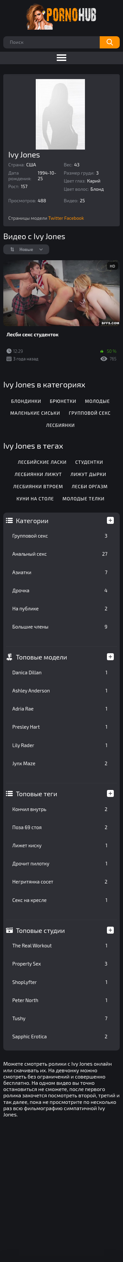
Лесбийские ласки (42, 462)
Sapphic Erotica (60, 1036)
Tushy (60, 1018)
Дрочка (60, 590)
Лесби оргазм (90, 486)
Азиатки (60, 572)
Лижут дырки (88, 474)
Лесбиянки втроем (38, 486)
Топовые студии (40, 930)
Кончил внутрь (60, 809)
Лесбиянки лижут (38, 474)
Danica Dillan (60, 672)
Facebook (74, 218)
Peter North (60, 1000)
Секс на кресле (60, 900)
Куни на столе (35, 498)
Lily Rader (60, 745)
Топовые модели (41, 657)
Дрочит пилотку (60, 863)
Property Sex (60, 964)
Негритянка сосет (60, 881)
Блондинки (26, 401)
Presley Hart (60, 727)
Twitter (55, 218)
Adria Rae (60, 709)
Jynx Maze (60, 763)
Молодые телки (84, 498)
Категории (32, 520)
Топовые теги (36, 794)
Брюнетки (63, 401)
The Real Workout (60, 945)
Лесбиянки (60, 425)
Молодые (97, 401)
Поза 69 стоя (60, 827)
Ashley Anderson (60, 690)
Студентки (89, 462)
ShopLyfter (60, 982)
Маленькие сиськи (35, 413)
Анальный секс (60, 554)
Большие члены (60, 627)
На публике (60, 608)
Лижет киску (60, 845)
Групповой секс (60, 536)
